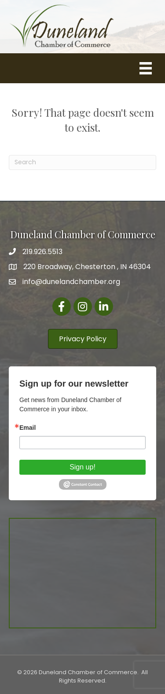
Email (27, 428)
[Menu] (146, 68)
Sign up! (82, 467)
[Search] (82, 162)
